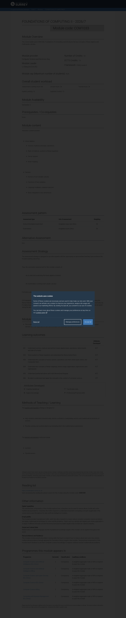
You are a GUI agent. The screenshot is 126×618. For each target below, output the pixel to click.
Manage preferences (73, 322)
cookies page (41, 313)
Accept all (88, 322)
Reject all (36, 322)
